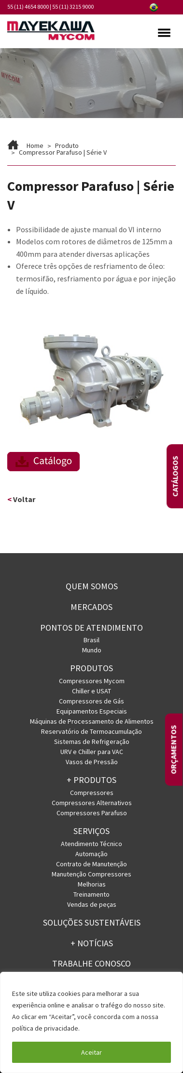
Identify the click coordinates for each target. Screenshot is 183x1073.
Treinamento (91, 894)
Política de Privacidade (116, 1028)
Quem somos (92, 586)
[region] (91, 1022)
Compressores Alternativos (92, 802)
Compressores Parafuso (91, 812)
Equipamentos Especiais (91, 711)
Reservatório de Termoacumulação (91, 731)
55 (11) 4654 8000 (28, 6)
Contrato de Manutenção (91, 864)
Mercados (91, 606)
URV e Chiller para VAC (91, 751)
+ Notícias (91, 943)
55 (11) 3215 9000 (73, 6)
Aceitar (91, 1052)
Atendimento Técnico (91, 843)
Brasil (91, 640)
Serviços (91, 830)
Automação (91, 853)
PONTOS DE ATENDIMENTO (91, 627)
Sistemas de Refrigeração (91, 741)
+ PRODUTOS (91, 779)
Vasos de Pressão (92, 761)
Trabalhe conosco (91, 963)
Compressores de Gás (91, 701)
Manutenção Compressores (91, 874)
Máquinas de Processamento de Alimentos (92, 721)
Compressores (91, 792)
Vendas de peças (91, 904)
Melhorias (92, 884)
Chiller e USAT (91, 691)
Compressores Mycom (92, 680)
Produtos (91, 668)
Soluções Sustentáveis (92, 922)
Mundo (91, 650)
